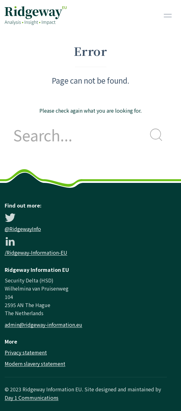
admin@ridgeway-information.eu (43, 324)
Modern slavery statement (35, 363)
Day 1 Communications (31, 397)
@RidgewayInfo (23, 228)
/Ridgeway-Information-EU (36, 252)
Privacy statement (26, 352)
